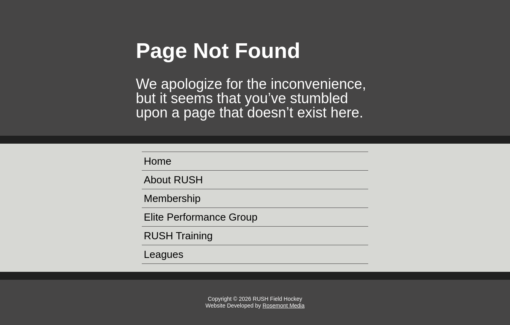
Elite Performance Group (200, 217)
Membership (172, 198)
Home (157, 161)
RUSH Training (178, 236)
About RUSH (173, 180)
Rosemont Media (284, 305)
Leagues (164, 254)
